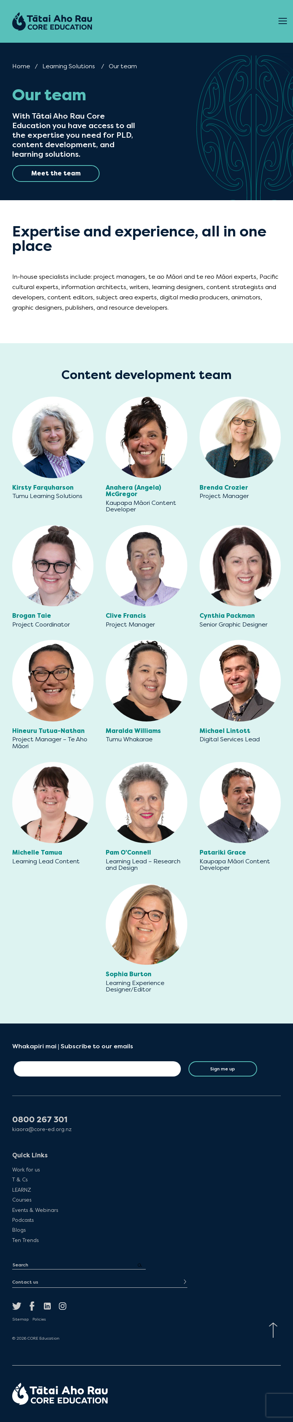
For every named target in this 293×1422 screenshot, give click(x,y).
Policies (39, 1319)
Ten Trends (25, 1240)
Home (21, 66)
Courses (21, 1199)
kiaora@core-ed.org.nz (42, 1129)
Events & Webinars (35, 1210)
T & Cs (19, 1179)
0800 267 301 (40, 1119)
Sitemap (20, 1319)
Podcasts (23, 1220)
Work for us (26, 1169)
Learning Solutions (68, 66)
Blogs (19, 1229)
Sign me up (222, 1069)
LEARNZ (21, 1189)
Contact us (25, 1282)
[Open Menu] (283, 21)
